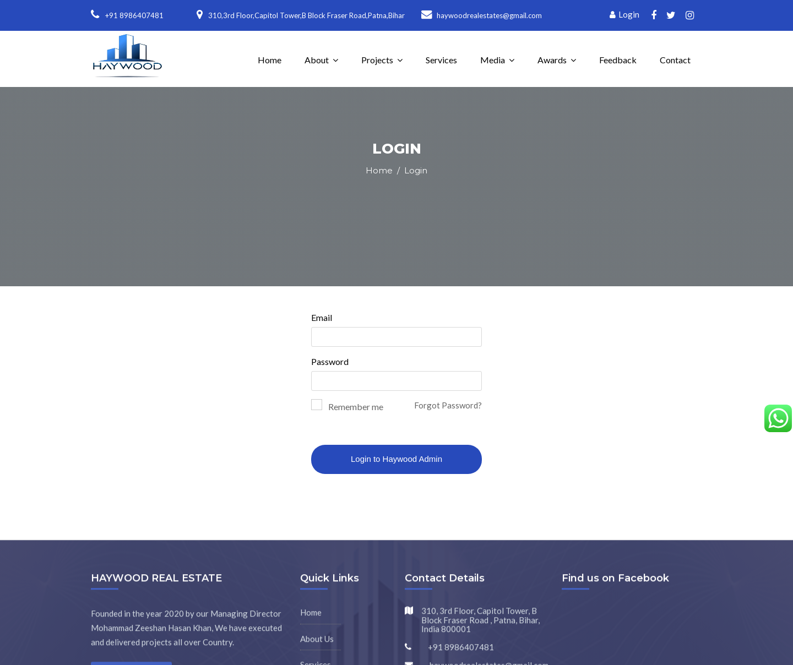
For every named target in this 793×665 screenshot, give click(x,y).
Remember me (355, 406)
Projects (377, 59)
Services (441, 59)
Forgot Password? (448, 405)
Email (321, 317)
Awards (552, 59)
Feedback (618, 59)
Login (624, 14)
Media (492, 59)
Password (330, 361)
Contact (675, 59)
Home (269, 59)
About (317, 59)
